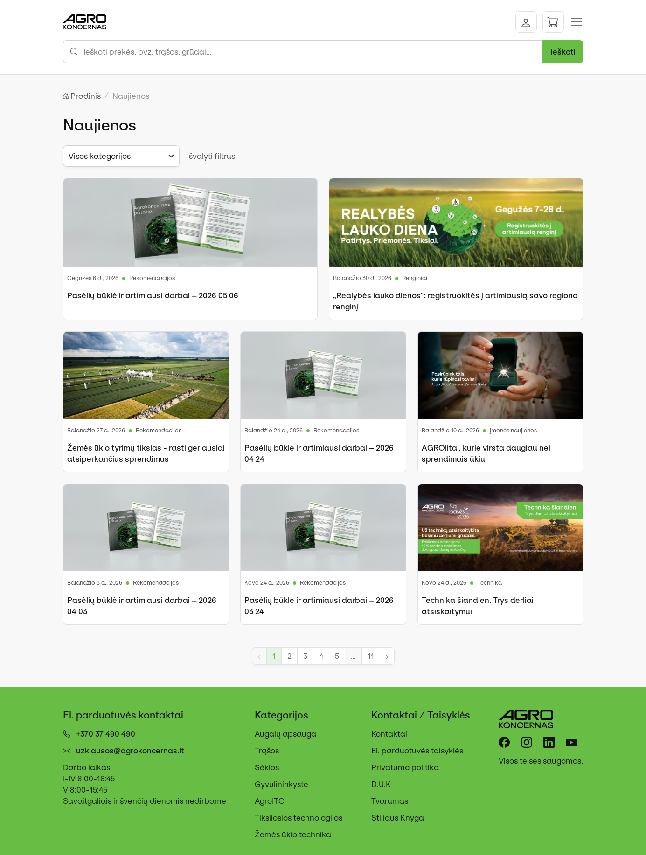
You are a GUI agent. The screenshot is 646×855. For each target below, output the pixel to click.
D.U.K (381, 784)
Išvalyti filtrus (211, 156)
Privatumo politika (405, 767)
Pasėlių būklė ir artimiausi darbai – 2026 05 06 (152, 295)
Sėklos (267, 767)
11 (371, 656)
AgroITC (270, 801)
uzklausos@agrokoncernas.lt (130, 750)
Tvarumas (389, 801)
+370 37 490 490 (105, 734)
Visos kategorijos (100, 156)
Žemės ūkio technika (293, 834)
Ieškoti (563, 51)
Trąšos (267, 750)
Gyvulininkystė (281, 784)
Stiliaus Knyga (397, 817)
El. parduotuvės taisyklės (417, 750)
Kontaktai (389, 734)
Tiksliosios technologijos (298, 817)
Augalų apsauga (285, 734)
